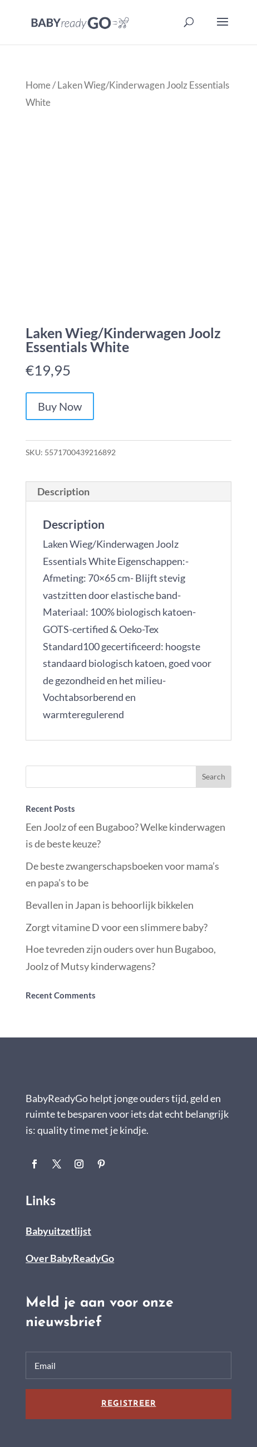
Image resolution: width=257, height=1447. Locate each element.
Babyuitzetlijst (58, 1231)
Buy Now (60, 406)
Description (63, 491)
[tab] (128, 491)
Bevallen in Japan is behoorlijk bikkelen (110, 905)
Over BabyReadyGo (70, 1258)
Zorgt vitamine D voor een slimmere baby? (116, 927)
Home (38, 85)
